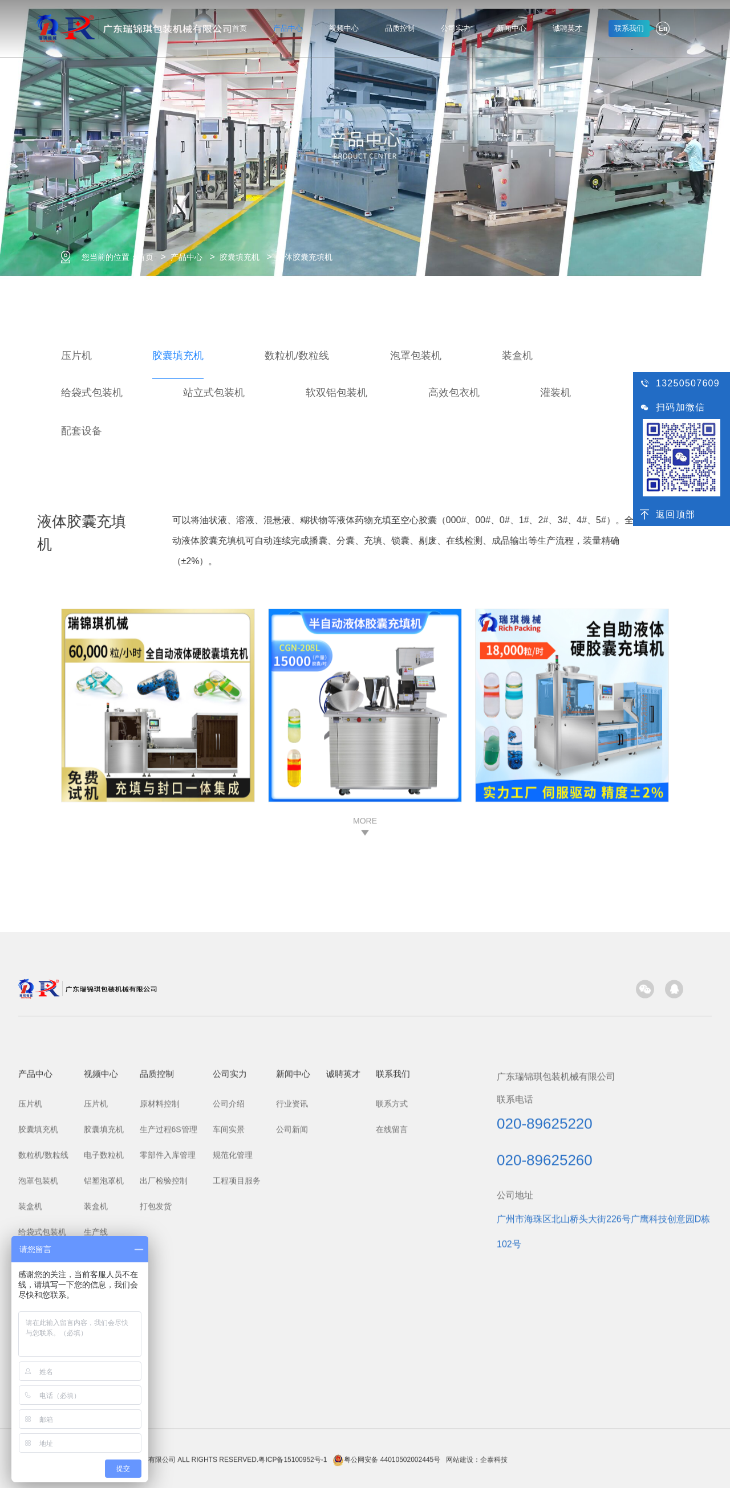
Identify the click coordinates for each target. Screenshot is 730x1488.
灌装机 (555, 392)
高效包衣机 (454, 392)
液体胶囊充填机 (304, 257)
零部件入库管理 (168, 1382)
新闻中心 (511, 28)
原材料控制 (160, 1330)
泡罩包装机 (415, 355)
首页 (239, 28)
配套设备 (81, 451)
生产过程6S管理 (168, 1356)
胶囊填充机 (239, 257)
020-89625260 (545, 1387)
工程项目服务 (237, 1407)
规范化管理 (233, 1382)
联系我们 (393, 1301)
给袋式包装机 (92, 392)
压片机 (76, 355)
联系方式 (392, 1330)
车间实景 (229, 1356)
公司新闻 (292, 1356)
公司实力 (456, 28)
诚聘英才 (567, 28)
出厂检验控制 (164, 1407)
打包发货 (156, 1433)
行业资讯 (292, 1330)
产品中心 (288, 28)
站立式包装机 (214, 392)
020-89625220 (545, 1350)
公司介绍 (229, 1330)
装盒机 (517, 355)
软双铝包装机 (336, 392)
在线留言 (392, 1356)
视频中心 (344, 28)
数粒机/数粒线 (297, 355)
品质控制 (400, 28)
